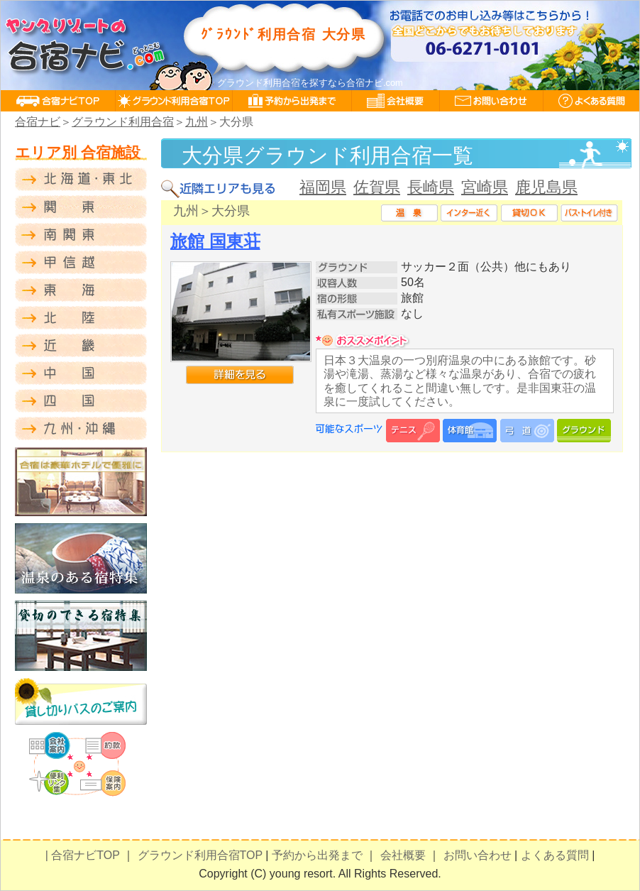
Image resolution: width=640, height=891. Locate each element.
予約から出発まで (317, 855)
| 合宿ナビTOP (82, 855)
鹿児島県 (546, 187)
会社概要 (403, 855)
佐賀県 (376, 187)
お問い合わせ (477, 855)
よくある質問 (555, 855)
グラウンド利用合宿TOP (200, 855)
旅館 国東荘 (215, 241)
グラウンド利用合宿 (123, 122)
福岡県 (322, 187)
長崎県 (430, 187)
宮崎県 (484, 187)
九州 (196, 122)
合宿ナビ (37, 122)
